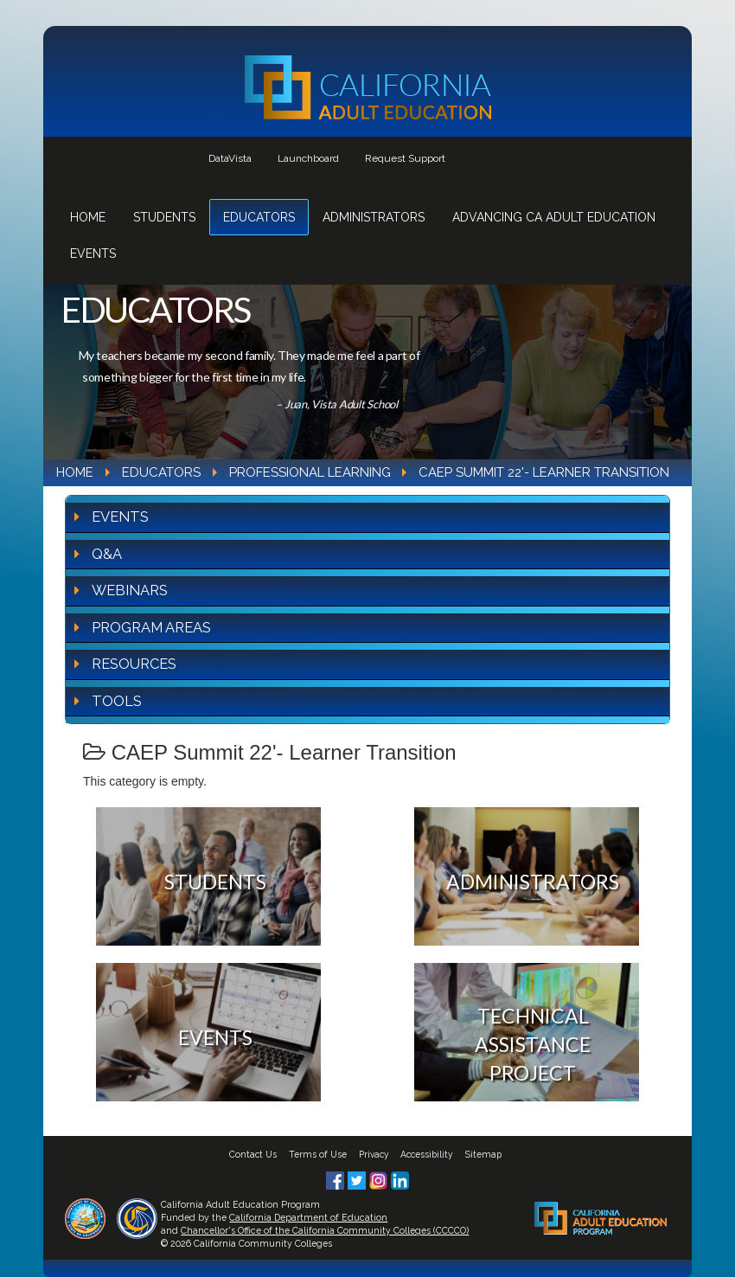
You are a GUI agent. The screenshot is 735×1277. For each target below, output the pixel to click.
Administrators (374, 217)
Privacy (374, 1154)
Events (93, 253)
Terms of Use (318, 1154)
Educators (259, 217)
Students (164, 217)
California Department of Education (308, 1217)
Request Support (405, 158)
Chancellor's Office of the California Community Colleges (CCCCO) (325, 1230)
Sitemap (483, 1154)
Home (87, 217)
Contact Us (253, 1154)
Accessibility (426, 1154)
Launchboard (308, 158)
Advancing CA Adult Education (553, 217)
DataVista (230, 158)
